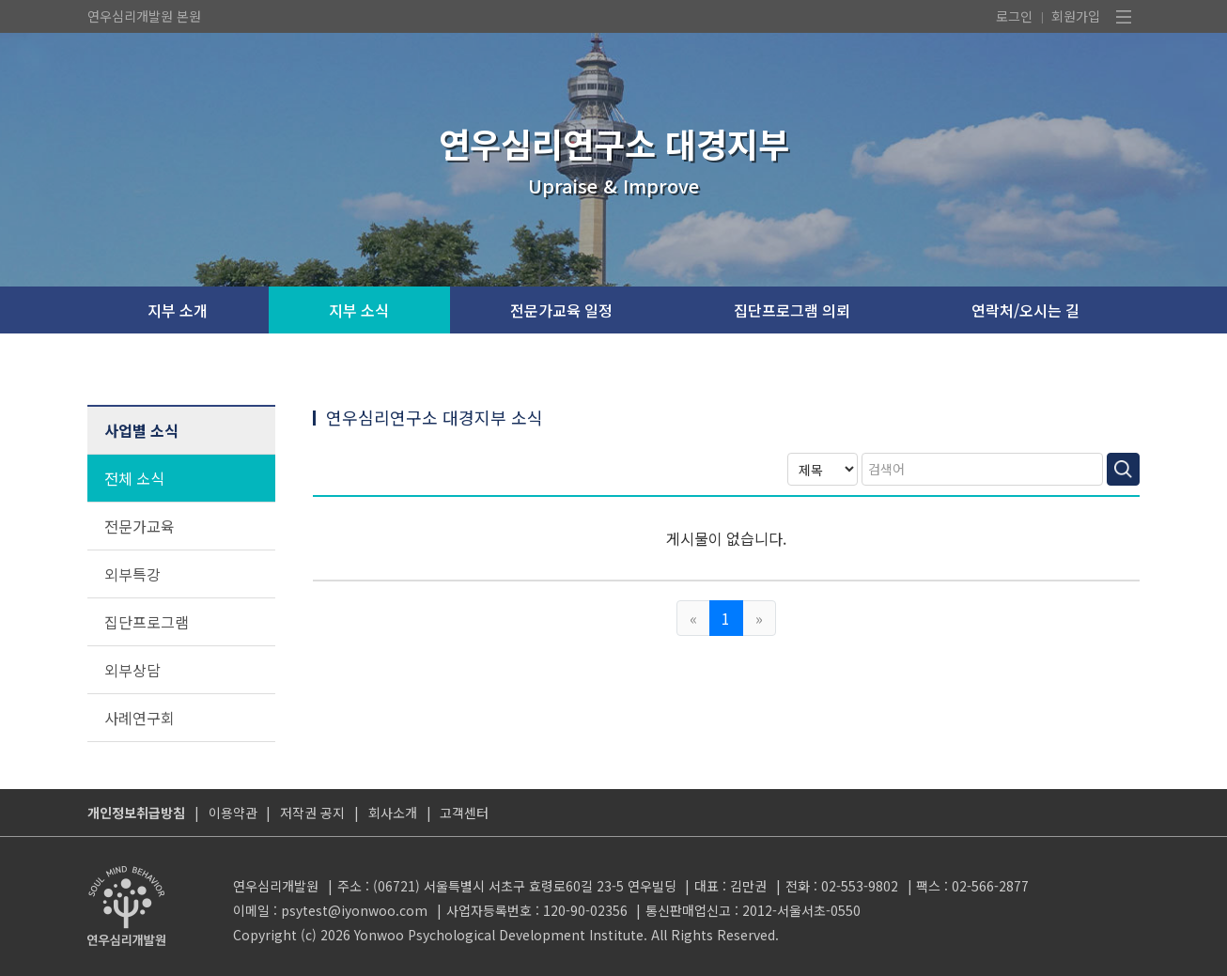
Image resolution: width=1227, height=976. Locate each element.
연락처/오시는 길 (1025, 310)
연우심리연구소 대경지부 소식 (434, 417)
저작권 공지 (312, 812)
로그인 (1014, 16)
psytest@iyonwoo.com (354, 910)
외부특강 (132, 574)
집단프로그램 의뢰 (792, 310)
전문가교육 (139, 526)
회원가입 (1075, 16)
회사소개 (392, 812)
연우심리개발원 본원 (144, 16)
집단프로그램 (146, 622)
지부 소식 (359, 310)
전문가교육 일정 (561, 310)
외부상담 (132, 669)
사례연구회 (139, 717)
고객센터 (464, 812)
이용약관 (233, 812)
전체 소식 (134, 478)
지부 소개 (178, 310)
